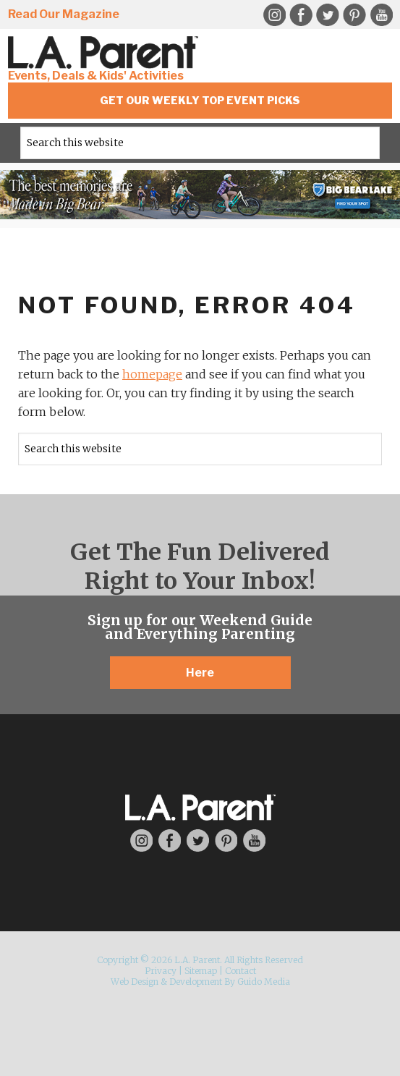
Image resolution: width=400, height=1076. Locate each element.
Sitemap (200, 970)
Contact (240, 970)
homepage (152, 374)
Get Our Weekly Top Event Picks (200, 100)
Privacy (160, 970)
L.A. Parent (105, 52)
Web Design (134, 981)
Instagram (274, 15)
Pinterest (354, 15)
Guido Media (263, 981)
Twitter (327, 15)
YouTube (381, 15)
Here (200, 672)
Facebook (300, 15)
